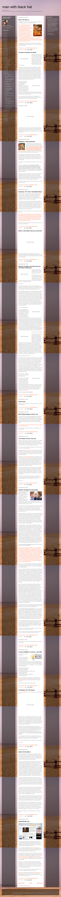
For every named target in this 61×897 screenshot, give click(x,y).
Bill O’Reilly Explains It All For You (28, 414)
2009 (5, 57)
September (7, 64)
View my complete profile (7, 27)
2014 (5, 49)
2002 (5, 121)
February (6, 110)
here (34, 664)
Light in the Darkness (24, 752)
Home (30, 883)
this (37, 641)
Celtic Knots (21, 401)
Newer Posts (21, 883)
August (6, 66)
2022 (5, 37)
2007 (5, 113)
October (6, 63)
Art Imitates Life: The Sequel (26, 690)
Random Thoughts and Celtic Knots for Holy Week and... (8, 89)
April (6, 72)
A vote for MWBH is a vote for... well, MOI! (30, 652)
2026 (5, 31)
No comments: (21, 49)
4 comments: (20, 136)
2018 (5, 43)
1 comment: (20, 636)
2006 (5, 115)
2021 (5, 39)
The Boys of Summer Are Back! (27, 52)
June (6, 69)
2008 (5, 58)
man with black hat (17, 7)
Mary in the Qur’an (23, 19)
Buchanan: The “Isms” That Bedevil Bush (30, 191)
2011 (5, 54)
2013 (5, 51)
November (7, 61)
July (5, 67)
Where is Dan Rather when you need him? (30, 230)
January (6, 111)
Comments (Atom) (26, 885)
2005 (5, 116)
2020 (5, 40)
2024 (5, 34)
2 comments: (20, 396)
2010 (5, 55)
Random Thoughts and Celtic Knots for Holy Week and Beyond (29, 267)
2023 (5, 36)
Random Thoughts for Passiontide (28, 490)
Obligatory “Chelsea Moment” (26, 141)
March (6, 73)
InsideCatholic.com (23, 821)
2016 (5, 46)
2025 (5, 33)
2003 (5, 119)
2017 (5, 45)
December (7, 60)
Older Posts (40, 883)
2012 (5, 52)
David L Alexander (7, 25)
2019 (5, 42)
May (5, 70)
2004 (5, 118)
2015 (5, 48)
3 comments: (20, 484)
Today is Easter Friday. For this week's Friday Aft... (9, 79)
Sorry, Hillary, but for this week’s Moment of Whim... (10, 101)
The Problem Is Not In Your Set (27, 438)
